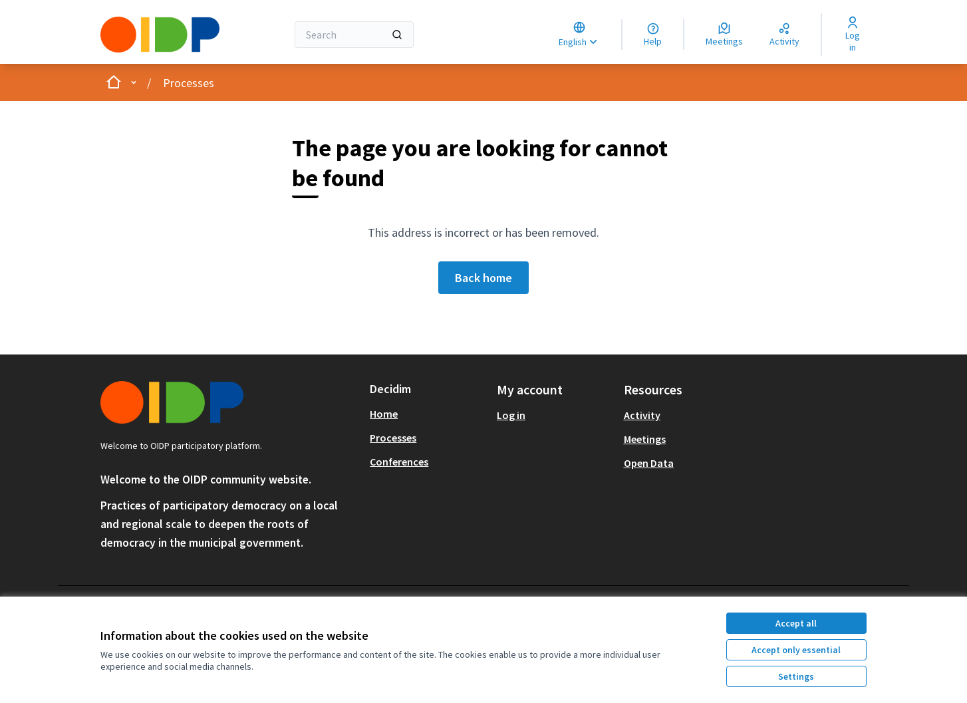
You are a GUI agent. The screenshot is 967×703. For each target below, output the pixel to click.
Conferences (399, 461)
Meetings (645, 439)
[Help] (652, 34)
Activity (642, 415)
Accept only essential (796, 650)
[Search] (354, 34)
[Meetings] (724, 34)
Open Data (649, 463)
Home (384, 413)
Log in (511, 415)
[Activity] (784, 34)
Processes (188, 82)
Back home (483, 277)
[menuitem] (428, 413)
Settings (796, 676)
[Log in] (852, 34)
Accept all (796, 623)
